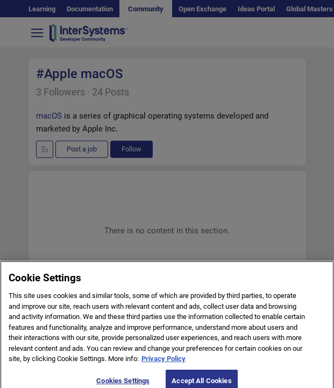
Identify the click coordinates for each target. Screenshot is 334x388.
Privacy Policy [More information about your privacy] (163, 365)
